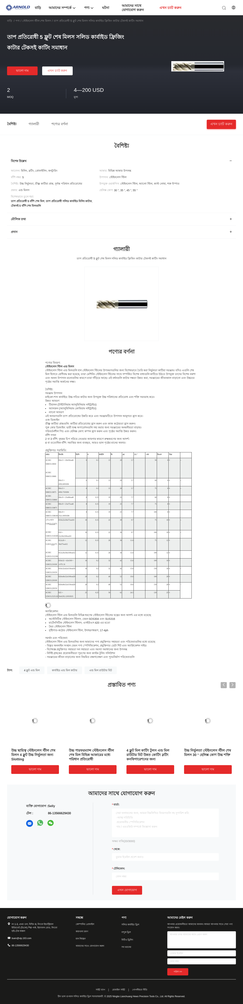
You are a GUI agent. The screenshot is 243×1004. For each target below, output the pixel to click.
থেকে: (116, 849)
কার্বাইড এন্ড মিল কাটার (64, 670)
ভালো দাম (22, 70)
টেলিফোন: (119, 868)
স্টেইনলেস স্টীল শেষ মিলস (36, 20)
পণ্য (17, 20)
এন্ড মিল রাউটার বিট (100, 670)
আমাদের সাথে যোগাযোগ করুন (90, 946)
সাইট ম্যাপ (100, 989)
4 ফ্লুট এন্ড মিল (32, 670)
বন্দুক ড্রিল (126, 932)
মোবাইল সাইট (118, 989)
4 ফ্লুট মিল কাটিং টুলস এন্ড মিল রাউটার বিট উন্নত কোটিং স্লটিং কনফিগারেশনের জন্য (147, 755)
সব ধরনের (126, 947)
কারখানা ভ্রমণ (82, 931)
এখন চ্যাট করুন (57, 70)
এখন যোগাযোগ (127, 890)
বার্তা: (116, 804)
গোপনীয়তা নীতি (139, 989)
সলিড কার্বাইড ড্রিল (130, 924)
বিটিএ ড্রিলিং (127, 939)
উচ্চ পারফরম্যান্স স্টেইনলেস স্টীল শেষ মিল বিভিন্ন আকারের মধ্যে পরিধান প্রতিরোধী (91, 755)
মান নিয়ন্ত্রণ (81, 938)
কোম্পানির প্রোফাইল (85, 924)
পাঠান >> (178, 971)
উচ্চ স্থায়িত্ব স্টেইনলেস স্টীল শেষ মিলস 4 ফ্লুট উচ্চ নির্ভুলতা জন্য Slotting (33, 755)
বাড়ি (9, 20)
